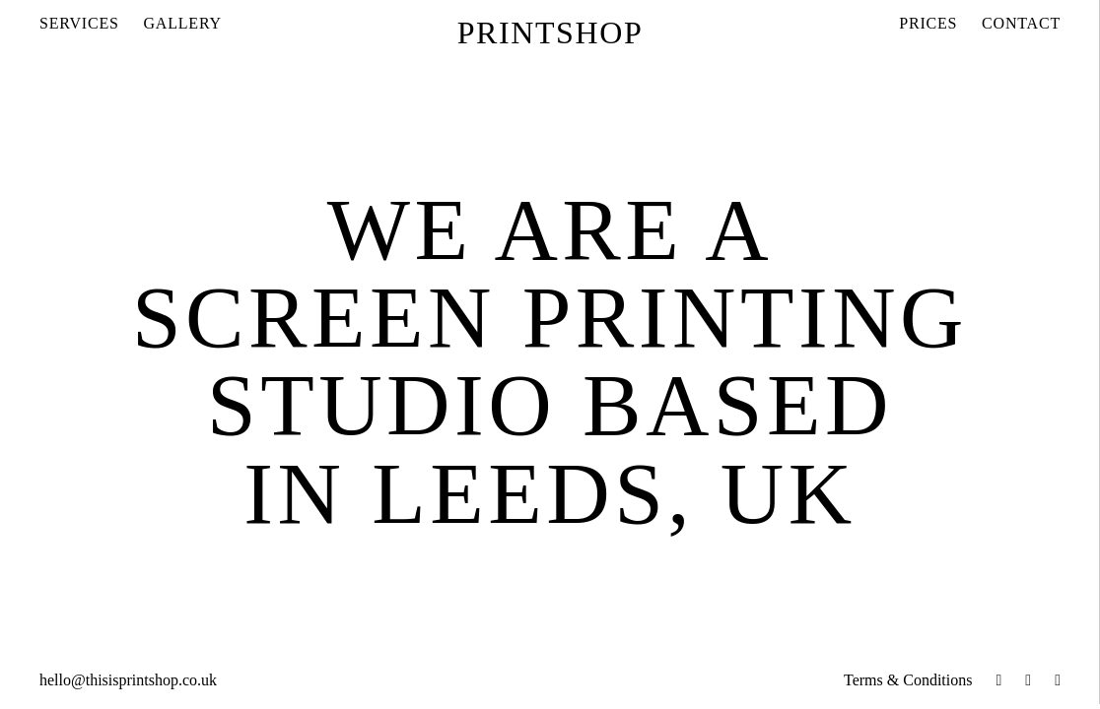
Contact (1021, 23)
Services (79, 23)
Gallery (183, 23)
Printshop (550, 32)
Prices (928, 23)
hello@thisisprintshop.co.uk (128, 680)
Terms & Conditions (908, 680)
